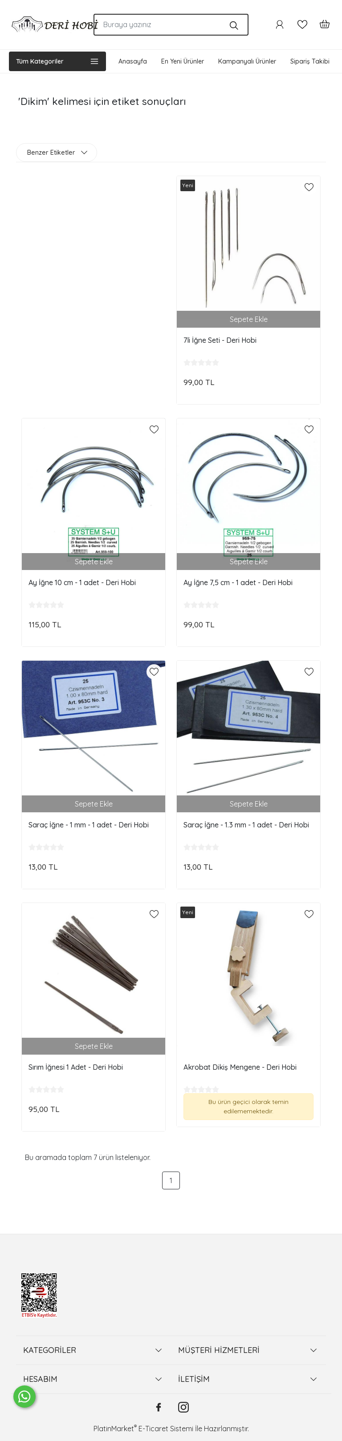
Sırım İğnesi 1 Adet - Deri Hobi (75, 1067)
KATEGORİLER (49, 1350)
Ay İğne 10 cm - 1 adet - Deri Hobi (82, 582)
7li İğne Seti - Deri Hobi (219, 340)
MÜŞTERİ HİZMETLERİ (219, 1350)
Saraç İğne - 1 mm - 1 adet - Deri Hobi (88, 824)
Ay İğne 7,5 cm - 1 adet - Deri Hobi (238, 582)
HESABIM (40, 1379)
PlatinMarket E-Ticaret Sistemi (143, 1428)
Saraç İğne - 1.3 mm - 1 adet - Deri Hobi (246, 824)
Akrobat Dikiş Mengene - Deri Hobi (240, 1067)
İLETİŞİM (194, 1379)
